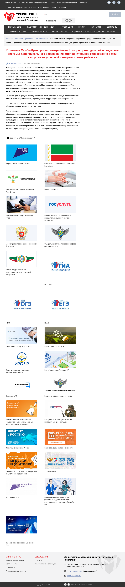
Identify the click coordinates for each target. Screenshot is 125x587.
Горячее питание (60, 32)
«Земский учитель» (18, 32)
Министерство (11, 2)
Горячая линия (40, 32)
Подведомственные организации (33, 2)
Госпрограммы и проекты (16, 571)
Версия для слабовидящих (82, 585)
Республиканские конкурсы (46, 564)
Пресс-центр (67, 27)
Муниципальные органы (67, 2)
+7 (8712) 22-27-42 (74, 571)
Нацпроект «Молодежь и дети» (41, 27)
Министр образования (15, 560)
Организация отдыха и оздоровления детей (94, 32)
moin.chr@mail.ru (74, 576)
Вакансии (83, 2)
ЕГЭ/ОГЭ (82, 27)
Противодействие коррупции (17, 7)
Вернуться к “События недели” (22, 138)
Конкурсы (96, 27)
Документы (112, 27)
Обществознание (58, 7)
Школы (52, 2)
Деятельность (14, 27)
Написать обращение (40, 7)
